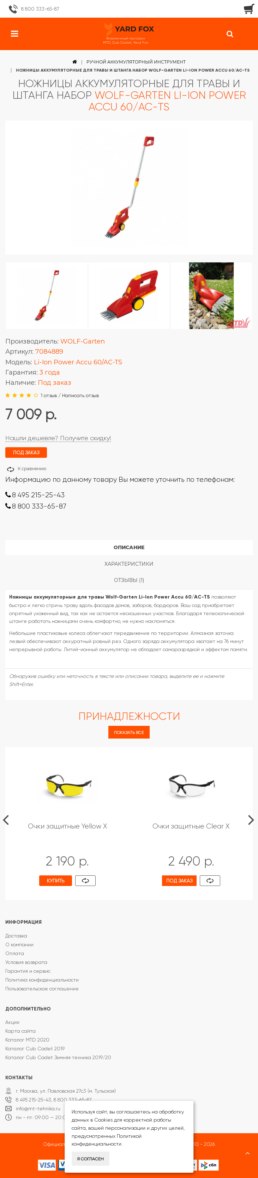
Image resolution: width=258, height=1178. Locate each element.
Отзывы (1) (129, 580)
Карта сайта (20, 1031)
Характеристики (129, 564)
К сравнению (32, 468)
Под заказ (179, 881)
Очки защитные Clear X (190, 826)
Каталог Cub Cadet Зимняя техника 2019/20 (58, 1057)
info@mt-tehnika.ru (38, 1108)
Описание (129, 547)
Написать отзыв (80, 395)
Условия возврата (26, 962)
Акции (12, 1022)
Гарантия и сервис (27, 971)
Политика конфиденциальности (42, 980)
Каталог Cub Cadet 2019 (35, 1048)
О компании (19, 944)
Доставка (16, 936)
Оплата (14, 953)
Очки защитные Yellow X (67, 826)
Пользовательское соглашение (42, 988)
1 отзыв (49, 395)
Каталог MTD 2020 (27, 1040)
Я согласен (90, 1158)
